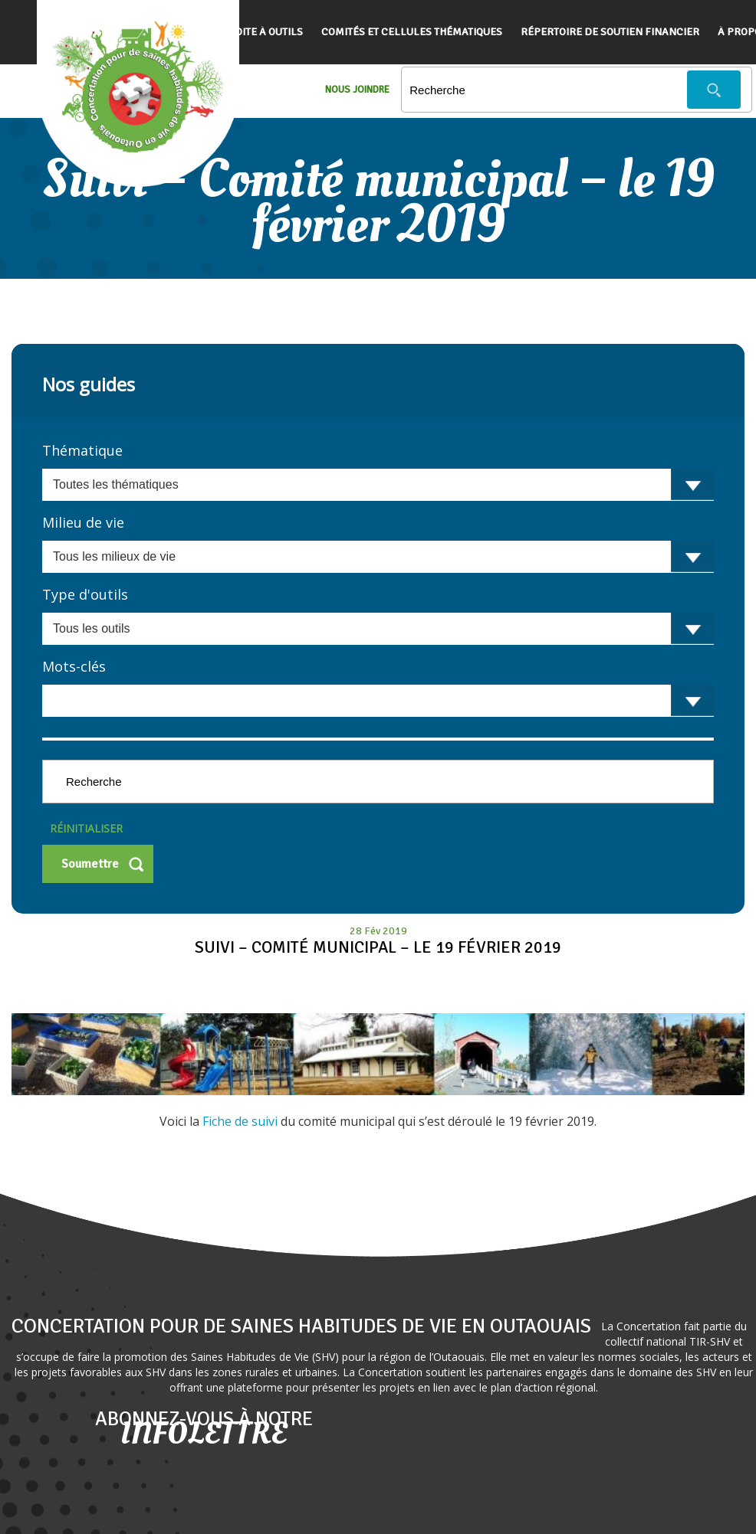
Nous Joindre (357, 89)
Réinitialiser (86, 828)
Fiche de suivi (241, 1121)
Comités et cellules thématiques (411, 31)
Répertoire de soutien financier (610, 31)
